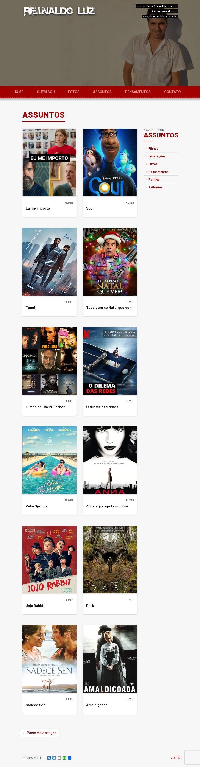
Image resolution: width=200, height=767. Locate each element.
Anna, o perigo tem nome (107, 506)
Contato (172, 92)
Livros (152, 164)
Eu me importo (38, 208)
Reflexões (154, 187)
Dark (90, 606)
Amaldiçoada (97, 705)
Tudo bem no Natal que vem (109, 308)
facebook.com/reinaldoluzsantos (157, 6)
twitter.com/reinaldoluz (163, 11)
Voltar (176, 758)
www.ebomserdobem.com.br (160, 16)
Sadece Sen (35, 705)
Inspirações (156, 156)
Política (153, 179)
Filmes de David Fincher (45, 407)
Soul (89, 208)
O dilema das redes (102, 407)
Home (18, 92)
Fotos (74, 92)
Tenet (31, 308)
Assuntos (102, 92)
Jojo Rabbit (35, 606)
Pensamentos (138, 92)
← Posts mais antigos (39, 733)
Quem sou (46, 92)
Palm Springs (36, 506)
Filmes (69, 202)
